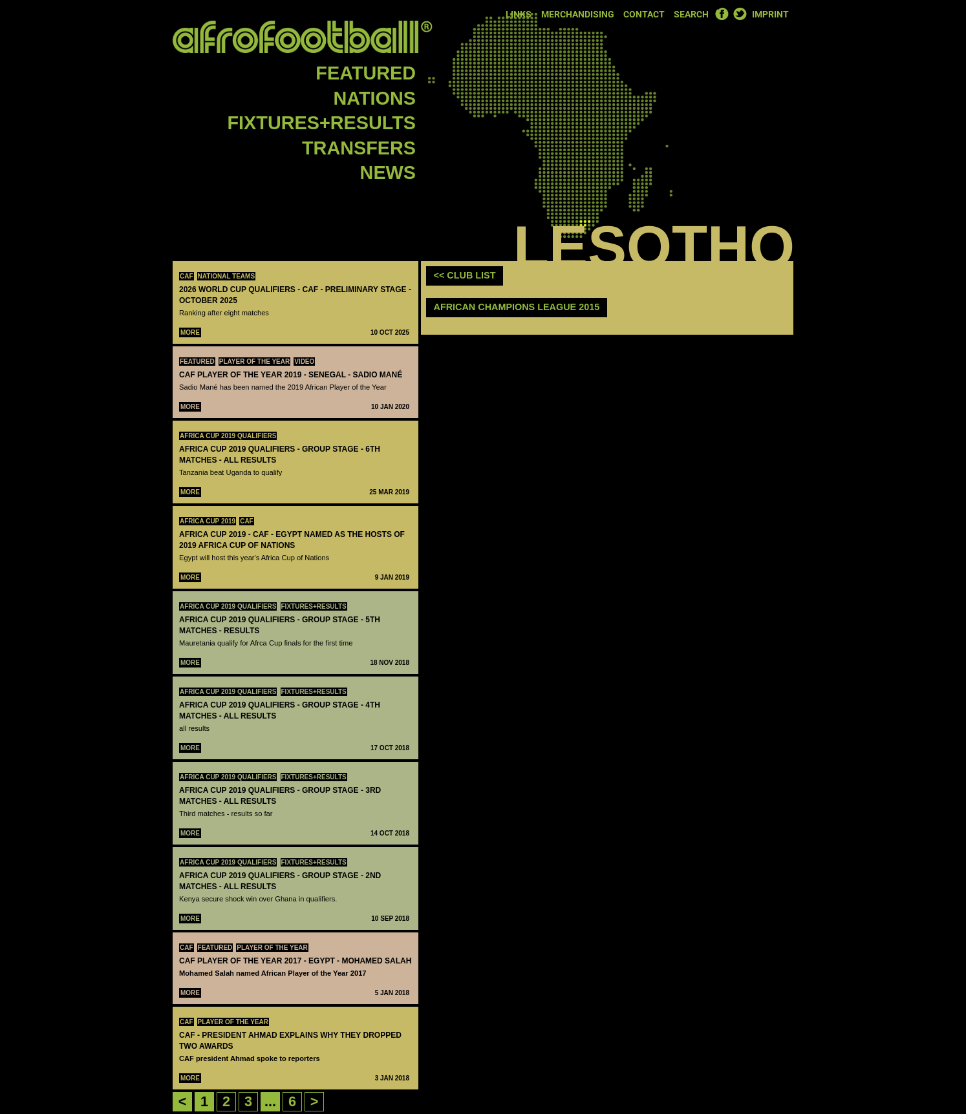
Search (691, 14)
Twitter (739, 13)
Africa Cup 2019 (207, 521)
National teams (226, 276)
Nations (375, 98)
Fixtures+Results (322, 122)
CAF (186, 276)
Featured (366, 73)
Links (518, 14)
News (388, 172)
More (190, 332)
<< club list (465, 275)
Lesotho (654, 247)
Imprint (770, 14)
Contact (644, 14)
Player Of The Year (254, 361)
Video (304, 361)
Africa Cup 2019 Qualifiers (228, 435)
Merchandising (577, 14)
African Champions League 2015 (517, 307)
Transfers (359, 148)
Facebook (721, 13)
